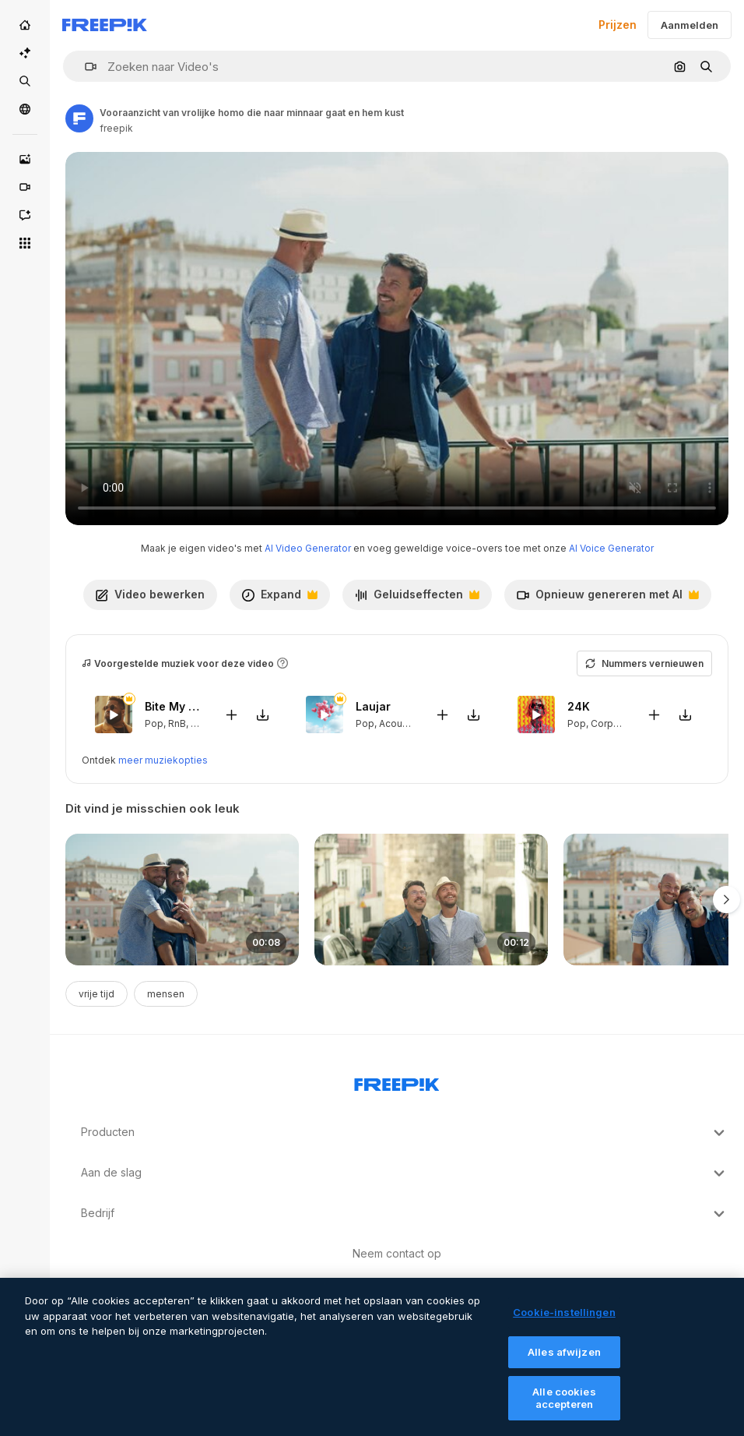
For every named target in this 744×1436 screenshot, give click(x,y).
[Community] (24, 109)
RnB (177, 723)
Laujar (373, 706)
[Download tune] (262, 714)
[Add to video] (231, 714)
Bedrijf (404, 1214)
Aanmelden (689, 25)
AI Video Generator (308, 548)
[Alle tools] (24, 243)
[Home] (24, 24)
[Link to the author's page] (79, 118)
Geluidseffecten (416, 598)
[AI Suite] (24, 53)
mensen (165, 994)
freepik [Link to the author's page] (116, 128)
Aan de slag (404, 1173)
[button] (84, 66)
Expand (279, 598)
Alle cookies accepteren (564, 1411)
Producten (404, 1133)
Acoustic (399, 723)
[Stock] (24, 81)
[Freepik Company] (396, 1081)
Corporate (614, 723)
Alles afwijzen (564, 1364)
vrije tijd (96, 994)
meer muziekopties (163, 760)
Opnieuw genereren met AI (607, 598)
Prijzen (617, 24)
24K (578, 706)
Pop (154, 723)
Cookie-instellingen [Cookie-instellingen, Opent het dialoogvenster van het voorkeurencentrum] (564, 1324)
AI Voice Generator (611, 548)
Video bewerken (150, 594)
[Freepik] (104, 25)
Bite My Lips (175, 706)
